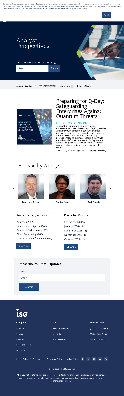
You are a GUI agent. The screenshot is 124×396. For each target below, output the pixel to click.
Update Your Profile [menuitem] (98, 334)
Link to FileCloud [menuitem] (97, 339)
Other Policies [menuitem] (73, 359)
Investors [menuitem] (20, 339)
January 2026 (73, 226)
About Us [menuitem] (20, 328)
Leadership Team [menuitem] (23, 345)
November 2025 (75, 234)
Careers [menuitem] (19, 334)
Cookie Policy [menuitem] (56, 359)
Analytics (25, 222)
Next (110, 188)
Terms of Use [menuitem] (39, 359)
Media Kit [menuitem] (57, 334)
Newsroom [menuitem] (21, 350)
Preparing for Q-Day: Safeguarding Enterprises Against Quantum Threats (80, 108)
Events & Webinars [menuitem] (61, 328)
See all (23, 245)
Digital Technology (72, 150)
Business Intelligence (32, 226)
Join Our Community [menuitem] (99, 328)
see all (71, 246)
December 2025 (75, 230)
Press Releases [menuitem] (59, 339)
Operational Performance (34, 238)
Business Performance (32, 230)
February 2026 (74, 222)
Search (54, 68)
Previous (13, 188)
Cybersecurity (86, 150)
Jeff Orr (69, 123)
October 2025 (74, 239)
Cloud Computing (30, 234)
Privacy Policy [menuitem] (22, 359)
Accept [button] (106, 15)
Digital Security (99, 150)
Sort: (37, 215)
